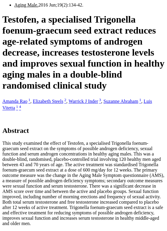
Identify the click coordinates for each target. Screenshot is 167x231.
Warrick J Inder (83, 101)
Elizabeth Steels (48, 101)
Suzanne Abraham (121, 101)
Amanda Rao (14, 101)
